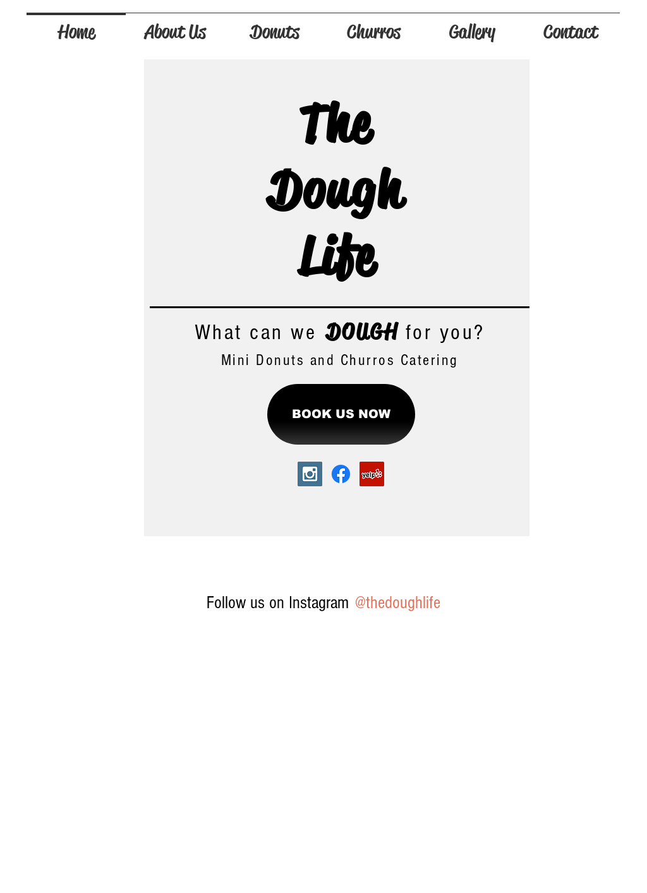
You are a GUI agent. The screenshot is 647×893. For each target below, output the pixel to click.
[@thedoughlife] (397, 603)
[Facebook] (341, 474)
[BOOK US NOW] (341, 414)
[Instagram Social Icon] (310, 474)
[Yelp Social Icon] (372, 474)
